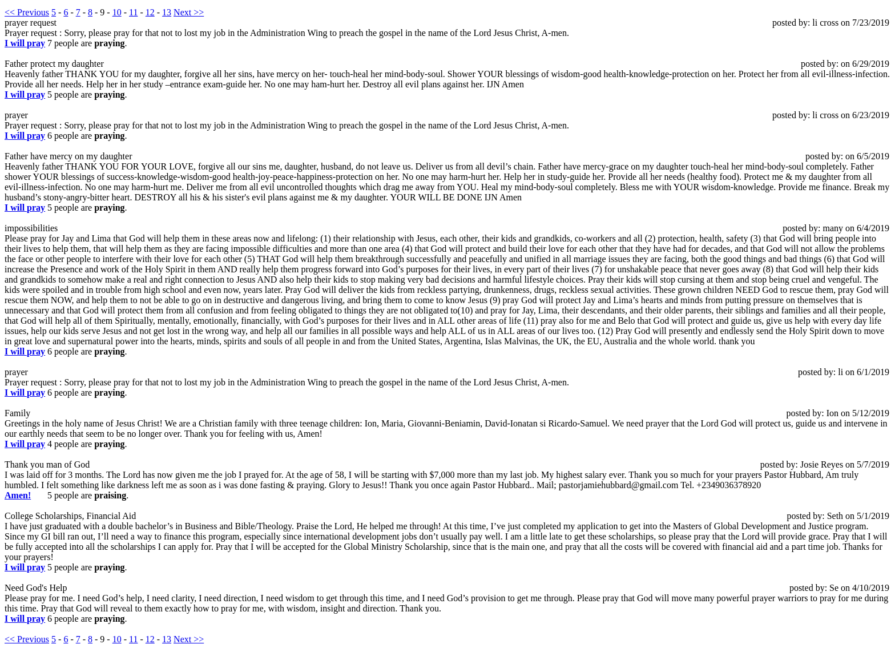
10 (117, 12)
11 (133, 12)
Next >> (189, 12)
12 (150, 12)
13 (166, 12)
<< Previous (27, 12)
